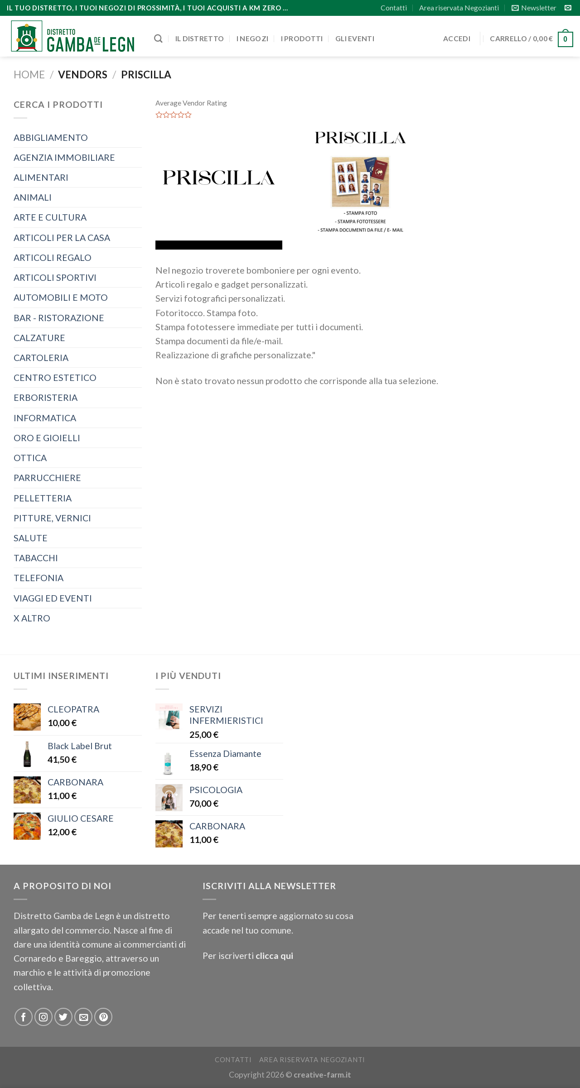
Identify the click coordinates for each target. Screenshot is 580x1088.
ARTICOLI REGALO (53, 257)
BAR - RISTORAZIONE (59, 318)
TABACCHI (36, 558)
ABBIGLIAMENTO (51, 137)
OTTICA (30, 458)
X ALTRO (32, 618)
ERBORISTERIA (45, 397)
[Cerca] (158, 38)
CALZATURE (39, 337)
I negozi (253, 38)
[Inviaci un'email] (568, 8)
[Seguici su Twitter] (63, 1017)
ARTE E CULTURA (50, 217)
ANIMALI (33, 197)
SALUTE (31, 538)
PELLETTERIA (43, 498)
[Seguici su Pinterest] (103, 1017)
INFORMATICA (45, 418)
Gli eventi (354, 38)
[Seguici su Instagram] (43, 1017)
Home (29, 74)
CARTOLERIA (41, 357)
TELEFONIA (38, 578)
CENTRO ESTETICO (55, 377)
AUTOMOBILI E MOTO (61, 297)
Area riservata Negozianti (459, 8)
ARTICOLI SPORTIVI (55, 277)
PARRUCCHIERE (47, 477)
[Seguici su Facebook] (23, 1017)
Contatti (394, 8)
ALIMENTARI (41, 177)
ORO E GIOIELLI (47, 438)
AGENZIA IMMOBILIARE (64, 157)
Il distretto (199, 38)
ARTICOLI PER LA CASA (62, 237)
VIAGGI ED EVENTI (53, 598)
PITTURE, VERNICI (52, 518)
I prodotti (302, 38)
